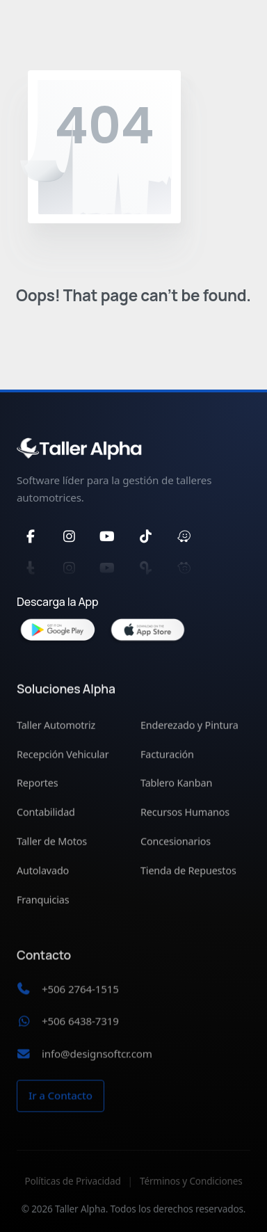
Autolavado (43, 872)
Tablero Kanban (176, 785)
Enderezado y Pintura (189, 727)
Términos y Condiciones (191, 1191)
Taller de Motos (52, 843)
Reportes (37, 785)
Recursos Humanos (184, 815)
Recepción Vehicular (62, 756)
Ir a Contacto (60, 1101)
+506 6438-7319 (80, 1027)
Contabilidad (46, 815)
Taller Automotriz (56, 727)
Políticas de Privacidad (72, 1191)
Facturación (167, 756)
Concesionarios (175, 843)
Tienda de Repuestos (188, 872)
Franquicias (43, 902)
